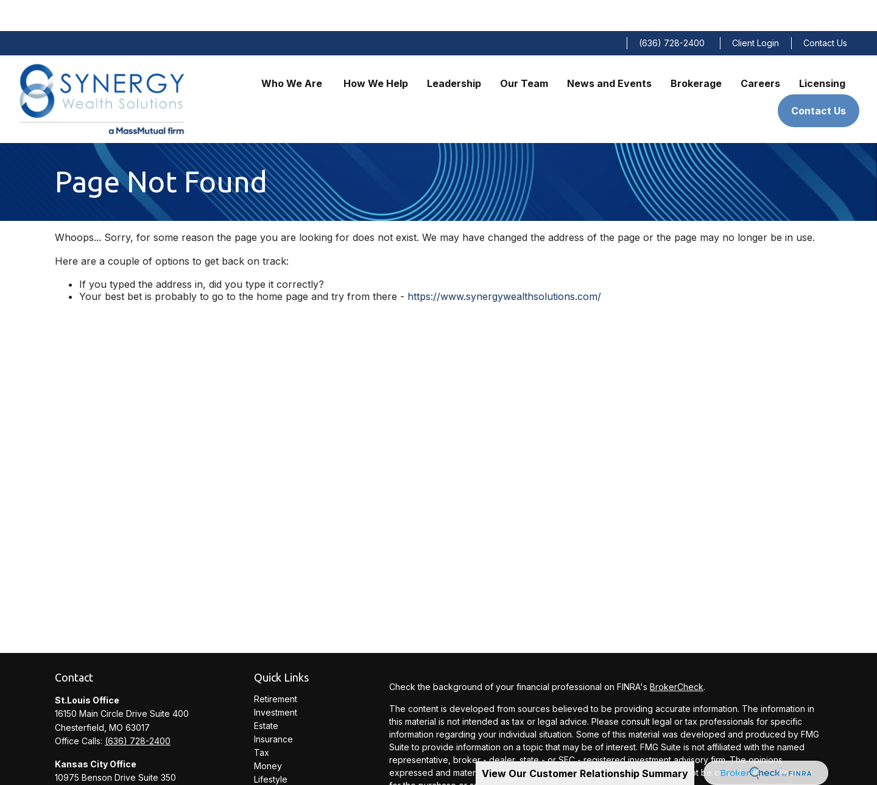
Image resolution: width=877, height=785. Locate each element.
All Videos (274, 775)
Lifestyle (270, 748)
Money (268, 735)
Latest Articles (281, 761)
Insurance (273, 708)
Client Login (755, 12)
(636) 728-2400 (672, 12)
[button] (292, 51)
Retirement (275, 668)
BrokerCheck (676, 656)
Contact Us (825, 12)
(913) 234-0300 (136, 774)
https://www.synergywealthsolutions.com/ (504, 265)
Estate (266, 694)
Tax (261, 721)
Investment (275, 681)
